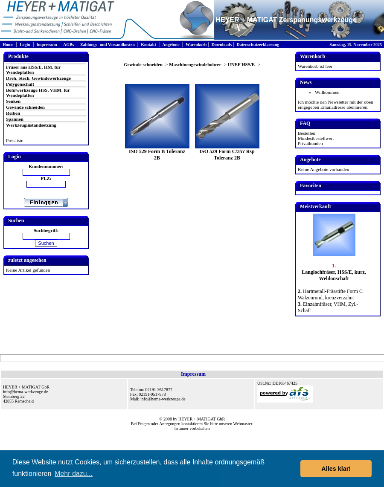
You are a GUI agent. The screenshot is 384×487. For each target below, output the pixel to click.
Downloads (222, 44)
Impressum (46, 44)
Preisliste (14, 140)
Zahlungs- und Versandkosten (107, 44)
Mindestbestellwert (316, 138)
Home (8, 44)
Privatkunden (310, 143)
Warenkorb (196, 44)
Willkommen (327, 92)
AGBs (68, 44)
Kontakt (148, 44)
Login (25, 44)
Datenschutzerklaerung (257, 44)
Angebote (171, 44)
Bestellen (306, 133)
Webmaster (242, 423)
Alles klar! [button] (336, 468)
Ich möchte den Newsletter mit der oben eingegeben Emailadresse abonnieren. (335, 104)
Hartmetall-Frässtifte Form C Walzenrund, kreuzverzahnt (330, 294)
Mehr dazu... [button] (74, 473)
